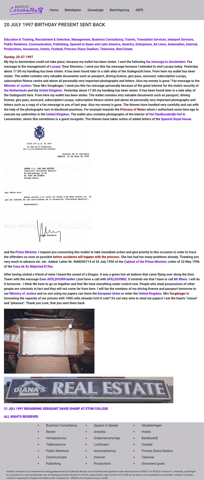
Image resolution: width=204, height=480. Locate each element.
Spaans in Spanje (106, 425)
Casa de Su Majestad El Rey (33, 266)
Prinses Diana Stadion (156, 451)
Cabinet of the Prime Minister (145, 262)
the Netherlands (15, 90)
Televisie (148, 457)
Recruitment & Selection (52, 39)
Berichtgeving (119, 10)
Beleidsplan (73, 10)
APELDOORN (56, 279)
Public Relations (15, 44)
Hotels (45, 49)
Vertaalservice (56, 438)
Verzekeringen (152, 425)
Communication (40, 44)
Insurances (31, 49)
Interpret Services (180, 39)
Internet (191, 44)
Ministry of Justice (23, 293)
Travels (130, 39)
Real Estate (124, 49)
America (128, 44)
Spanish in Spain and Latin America (95, 44)
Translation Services (151, 39)
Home (56, 10)
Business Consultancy (107, 39)
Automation (176, 44)
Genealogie (95, 10)
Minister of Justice (17, 86)
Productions (12, 49)
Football (57, 49)
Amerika (100, 432)
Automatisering (105, 451)
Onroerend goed (153, 463)
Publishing (60, 44)
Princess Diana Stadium (81, 49)
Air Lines (159, 44)
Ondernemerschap (107, 438)
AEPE (139, 10)
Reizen (50, 432)
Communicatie (56, 457)
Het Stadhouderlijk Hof (165, 114)
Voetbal (147, 444)
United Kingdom (50, 90)
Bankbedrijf (150, 438)
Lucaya (55, 66)
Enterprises (143, 44)
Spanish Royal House (176, 119)
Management (81, 39)
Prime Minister (26, 252)
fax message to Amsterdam (165, 62)
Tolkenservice (56, 444)
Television (107, 49)
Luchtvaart (101, 444)
